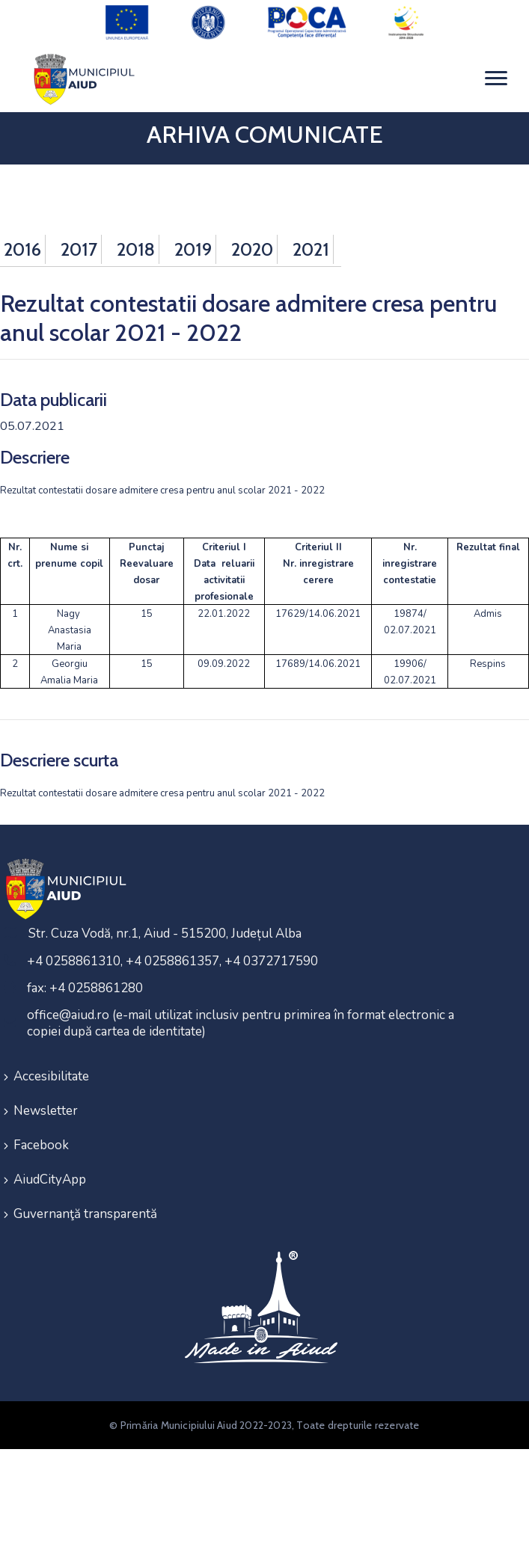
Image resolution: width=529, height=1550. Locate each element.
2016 (22, 249)
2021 (311, 249)
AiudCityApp (49, 1179)
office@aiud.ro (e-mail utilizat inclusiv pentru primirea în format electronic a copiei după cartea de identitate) (240, 1023)
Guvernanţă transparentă (85, 1214)
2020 (252, 249)
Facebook (41, 1145)
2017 (79, 249)
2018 (136, 249)
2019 (193, 249)
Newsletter (45, 1110)
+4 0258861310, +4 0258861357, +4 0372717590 (172, 961)
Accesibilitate (51, 1076)
